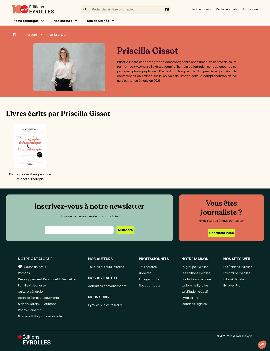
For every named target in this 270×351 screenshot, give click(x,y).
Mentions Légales (194, 304)
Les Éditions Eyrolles (195, 273)
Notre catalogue (26, 21)
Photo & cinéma (29, 310)
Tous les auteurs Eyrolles (106, 267)
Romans (24, 273)
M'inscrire (125, 230)
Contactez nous (221, 233)
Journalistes (148, 267)
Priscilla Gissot (56, 35)
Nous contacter (150, 285)
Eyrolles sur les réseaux (105, 305)
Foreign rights (149, 279)
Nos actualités (98, 21)
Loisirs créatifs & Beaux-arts (38, 298)
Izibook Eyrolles (234, 279)
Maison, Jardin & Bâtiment (37, 304)
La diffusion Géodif (194, 291)
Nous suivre (250, 9)
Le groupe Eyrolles (194, 267)
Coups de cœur (32, 267)
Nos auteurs (63, 21)
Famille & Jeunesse (32, 285)
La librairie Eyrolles (194, 285)
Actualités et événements (107, 286)
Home (14, 34)
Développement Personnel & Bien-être (47, 279)
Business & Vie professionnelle (40, 316)
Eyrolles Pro (190, 298)
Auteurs (31, 35)
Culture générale (30, 291)
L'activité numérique (196, 279)
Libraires (145, 273)
